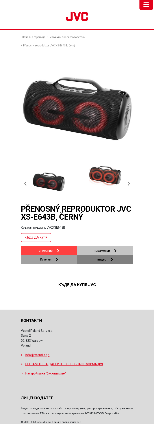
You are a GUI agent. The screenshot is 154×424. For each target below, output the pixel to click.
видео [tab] (101, 259)
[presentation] (25, 180)
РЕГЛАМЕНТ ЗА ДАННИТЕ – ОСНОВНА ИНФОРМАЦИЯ (64, 364)
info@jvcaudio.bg (37, 355)
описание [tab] (46, 250)
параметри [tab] (102, 250)
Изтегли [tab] (46, 259)
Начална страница (33, 37)
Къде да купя (36, 237)
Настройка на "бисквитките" (45, 373)
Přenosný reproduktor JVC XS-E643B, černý (49, 45)
